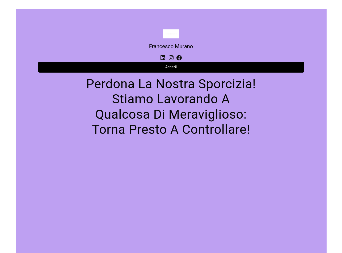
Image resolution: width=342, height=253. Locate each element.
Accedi (171, 67)
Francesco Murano (171, 46)
